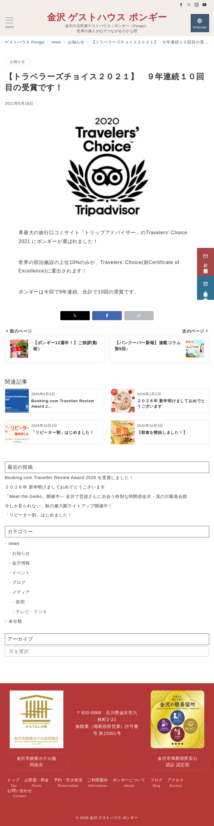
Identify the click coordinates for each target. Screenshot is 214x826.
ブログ (18, 582)
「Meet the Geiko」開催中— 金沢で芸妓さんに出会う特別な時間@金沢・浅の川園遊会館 (96, 496)
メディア (21, 592)
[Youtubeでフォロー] (204, 5)
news (13, 543)
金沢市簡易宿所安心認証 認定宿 (182, 761)
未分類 (15, 621)
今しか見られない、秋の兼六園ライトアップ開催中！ (58, 505)
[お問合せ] (205, 259)
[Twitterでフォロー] (189, 5)
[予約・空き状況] (205, 285)
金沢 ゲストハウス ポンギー (107, 17)
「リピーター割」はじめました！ (38, 514)
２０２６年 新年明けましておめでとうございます (55, 487)
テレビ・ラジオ (31, 611)
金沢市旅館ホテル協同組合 (36, 761)
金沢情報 (21, 562)
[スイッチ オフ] (200, 23)
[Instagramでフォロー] (197, 5)
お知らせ (17, 61)
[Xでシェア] (75, 315)
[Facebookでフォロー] (181, 5)
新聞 (20, 601)
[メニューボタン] (9, 23)
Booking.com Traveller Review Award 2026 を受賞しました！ (69, 477)
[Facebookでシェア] (107, 315)
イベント (21, 572)
